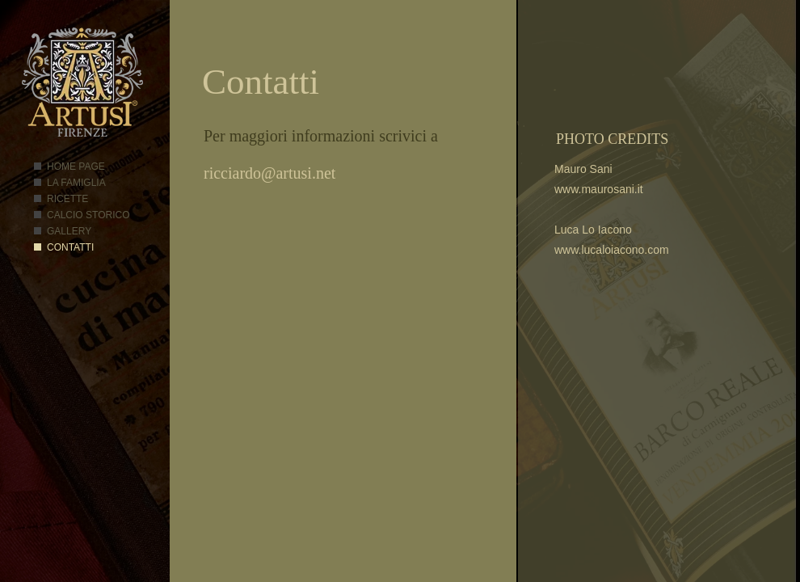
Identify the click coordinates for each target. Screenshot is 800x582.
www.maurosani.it (598, 189)
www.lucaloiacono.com (611, 249)
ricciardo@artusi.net (269, 173)
